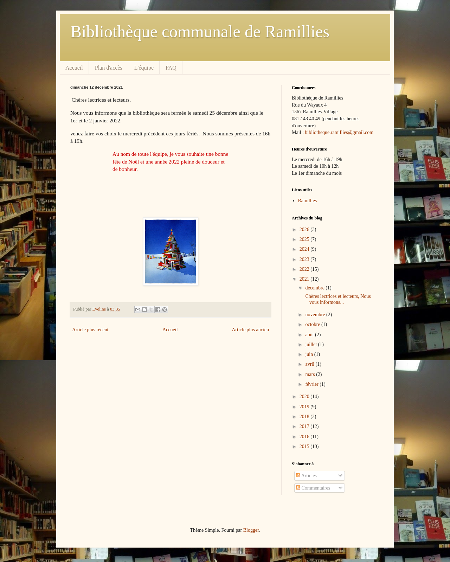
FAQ (171, 68)
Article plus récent (90, 329)
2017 (305, 426)
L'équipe (144, 68)
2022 (305, 269)
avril (310, 364)
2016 (305, 436)
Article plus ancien (250, 329)
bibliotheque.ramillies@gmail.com (339, 132)
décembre (315, 287)
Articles (306, 475)
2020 (305, 396)
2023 (305, 259)
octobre (313, 324)
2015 (305, 446)
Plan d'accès (108, 68)
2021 (305, 279)
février (312, 384)
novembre (315, 314)
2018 (305, 416)
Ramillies (307, 200)
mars (310, 374)
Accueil (74, 68)
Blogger (251, 530)
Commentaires (313, 488)
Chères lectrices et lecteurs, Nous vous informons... (337, 299)
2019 (305, 406)
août (310, 334)
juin (309, 354)
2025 (305, 239)
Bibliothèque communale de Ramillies (199, 31)
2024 (305, 249)
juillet (311, 344)
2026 (305, 229)
